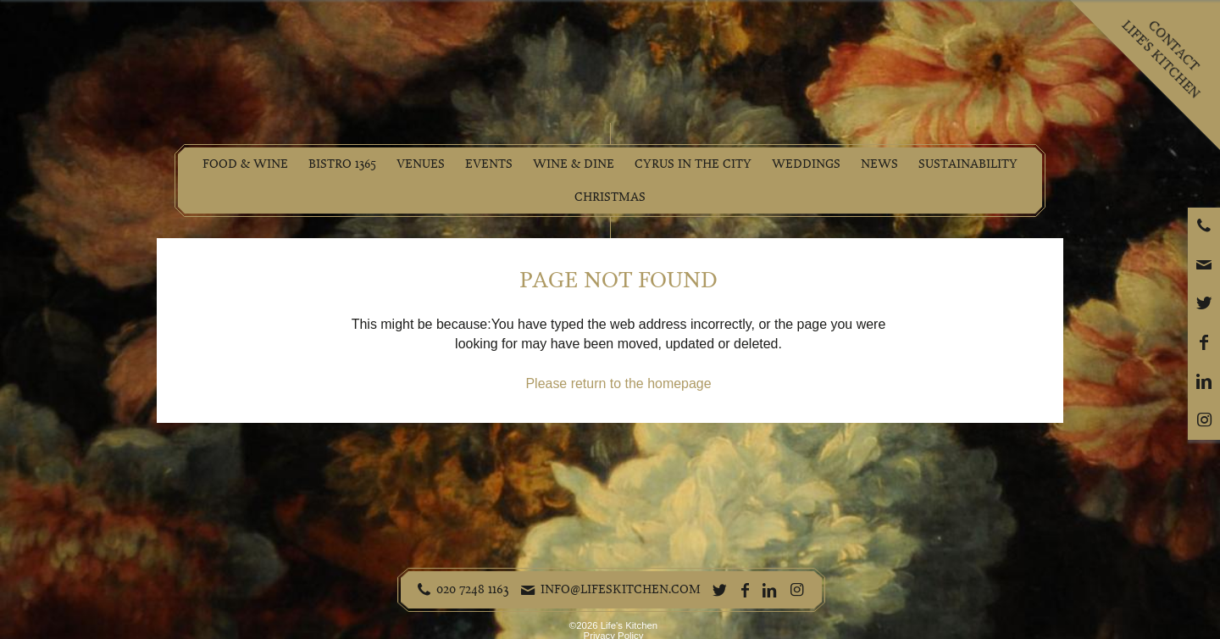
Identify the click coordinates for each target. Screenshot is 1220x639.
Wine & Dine (573, 164)
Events (489, 164)
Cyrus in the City (693, 164)
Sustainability (968, 164)
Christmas (610, 197)
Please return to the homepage (618, 383)
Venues (420, 164)
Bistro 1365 (342, 164)
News (879, 164)
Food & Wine (245, 164)
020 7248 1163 (472, 589)
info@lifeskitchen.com (621, 589)
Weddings (806, 164)
